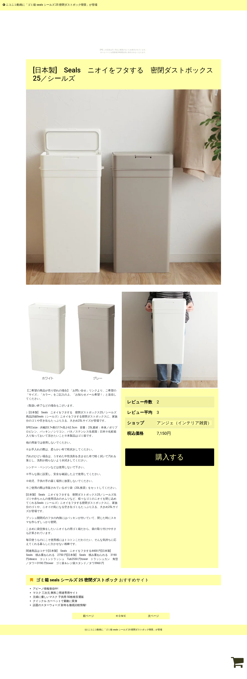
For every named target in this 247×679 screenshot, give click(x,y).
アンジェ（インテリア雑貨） (184, 423)
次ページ (153, 616)
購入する (169, 457)
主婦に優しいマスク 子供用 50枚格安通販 (58, 596)
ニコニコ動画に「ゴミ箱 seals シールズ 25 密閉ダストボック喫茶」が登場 (50, 4)
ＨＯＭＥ (120, 616)
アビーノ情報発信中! (45, 588)
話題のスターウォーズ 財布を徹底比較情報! (59, 605)
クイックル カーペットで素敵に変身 (55, 601)
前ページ (88, 616)
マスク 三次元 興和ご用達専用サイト (55, 592)
